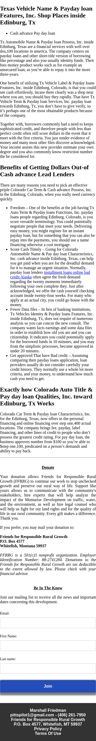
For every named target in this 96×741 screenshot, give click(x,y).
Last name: (8, 659)
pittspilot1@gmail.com (32, 715)
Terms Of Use (48, 733)
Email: (4, 613)
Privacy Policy (48, 729)
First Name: (8, 636)
